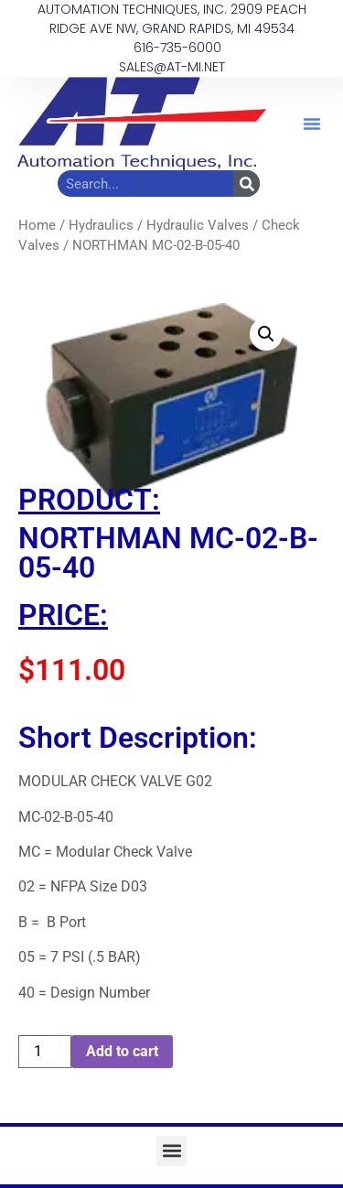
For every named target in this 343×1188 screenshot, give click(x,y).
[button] (312, 123)
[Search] (246, 183)
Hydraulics (101, 225)
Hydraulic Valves (197, 225)
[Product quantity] (44, 1051)
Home (37, 225)
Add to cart (122, 1051)
